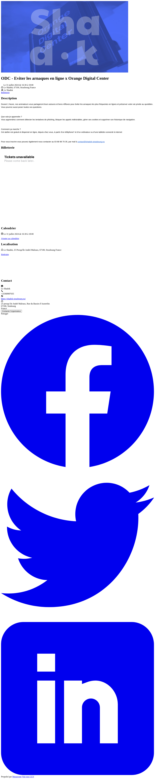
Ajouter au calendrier (10, 238)
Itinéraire (5, 254)
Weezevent (17, 777)
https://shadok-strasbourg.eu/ (13, 299)
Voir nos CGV (28, 777)
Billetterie (5, 92)
